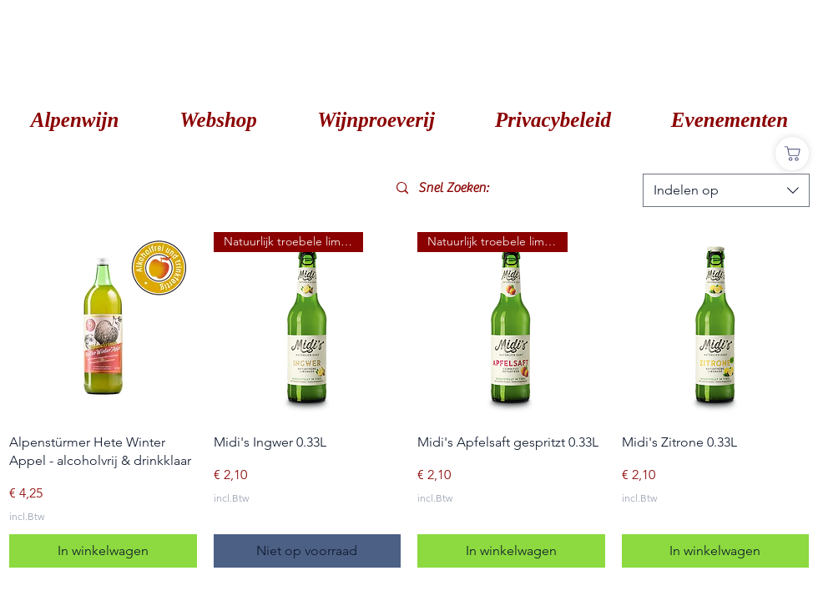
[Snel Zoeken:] (511, 188)
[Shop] (792, 153)
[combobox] (726, 190)
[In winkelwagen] (103, 551)
